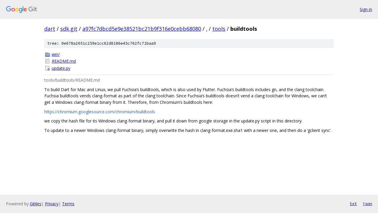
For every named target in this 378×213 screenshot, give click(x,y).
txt (353, 203)
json (367, 203)
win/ (56, 54)
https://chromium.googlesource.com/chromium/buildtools (99, 111)
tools (218, 28)
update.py (61, 68)
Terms (68, 203)
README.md (64, 61)
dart (49, 28)
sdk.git (68, 28)
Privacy (51, 203)
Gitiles (35, 203)
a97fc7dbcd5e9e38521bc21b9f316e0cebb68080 (141, 28)
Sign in (366, 9)
